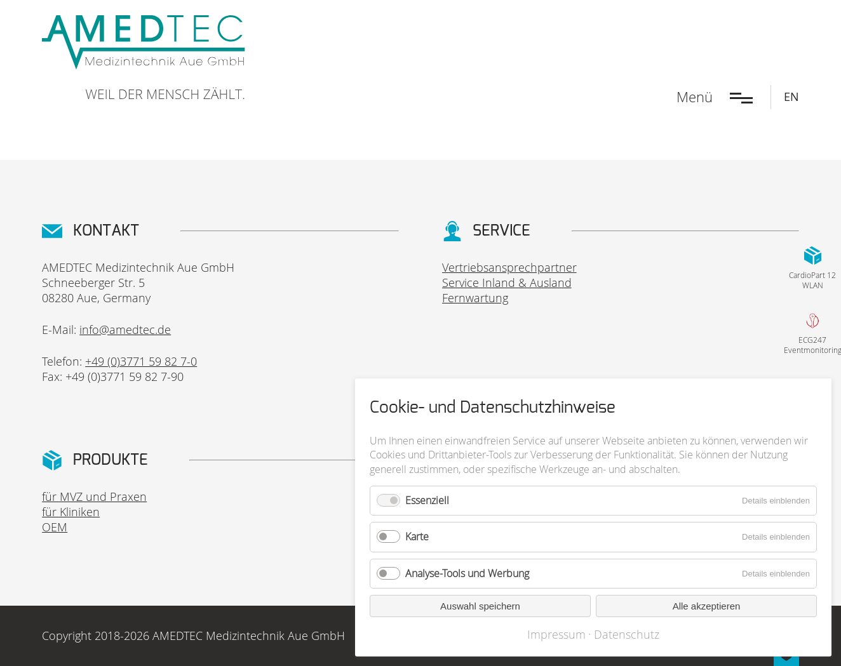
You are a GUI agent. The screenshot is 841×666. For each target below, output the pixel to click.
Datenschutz (626, 634)
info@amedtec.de (125, 329)
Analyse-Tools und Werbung (467, 573)
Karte (417, 536)
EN (791, 96)
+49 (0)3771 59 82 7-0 (141, 361)
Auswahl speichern (480, 606)
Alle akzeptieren (707, 606)
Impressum (556, 634)
